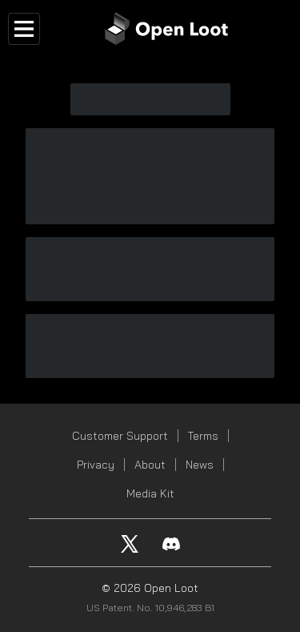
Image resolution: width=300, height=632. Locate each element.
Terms (203, 436)
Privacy (95, 464)
